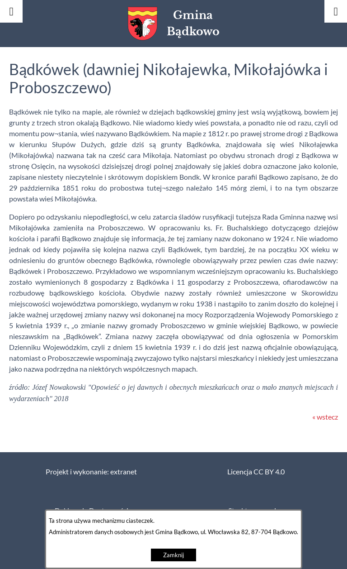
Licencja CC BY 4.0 (256, 472)
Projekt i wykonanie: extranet (91, 472)
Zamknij (173, 555)
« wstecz (325, 417)
